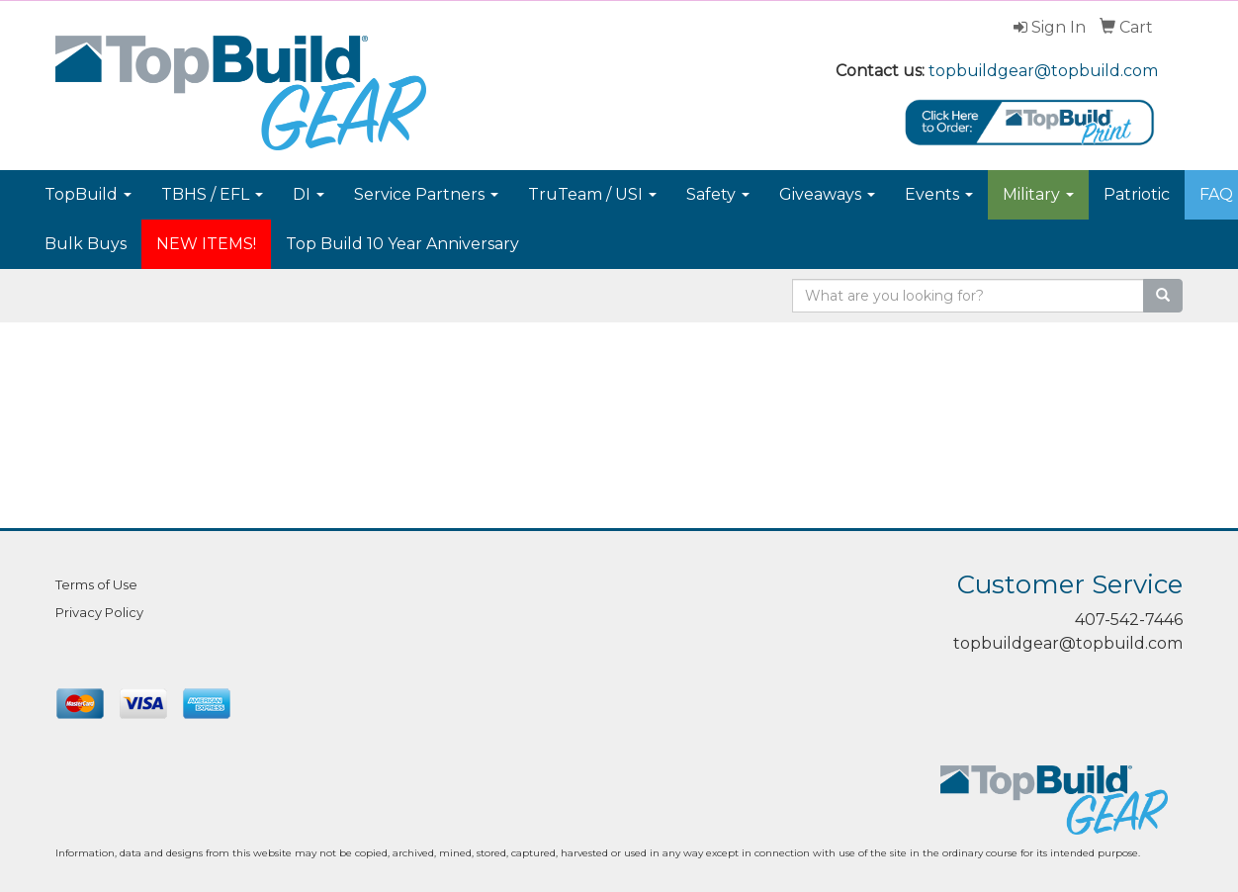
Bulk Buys (85, 243)
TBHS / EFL (212, 194)
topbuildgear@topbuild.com (1043, 70)
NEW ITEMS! (206, 243)
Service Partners (426, 194)
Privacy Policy (99, 612)
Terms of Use (96, 584)
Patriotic (1137, 194)
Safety (718, 194)
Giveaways (827, 194)
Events (939, 194)
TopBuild (88, 194)
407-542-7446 (1129, 619)
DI (308, 194)
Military (1038, 194)
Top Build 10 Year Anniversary (402, 243)
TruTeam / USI (592, 194)
